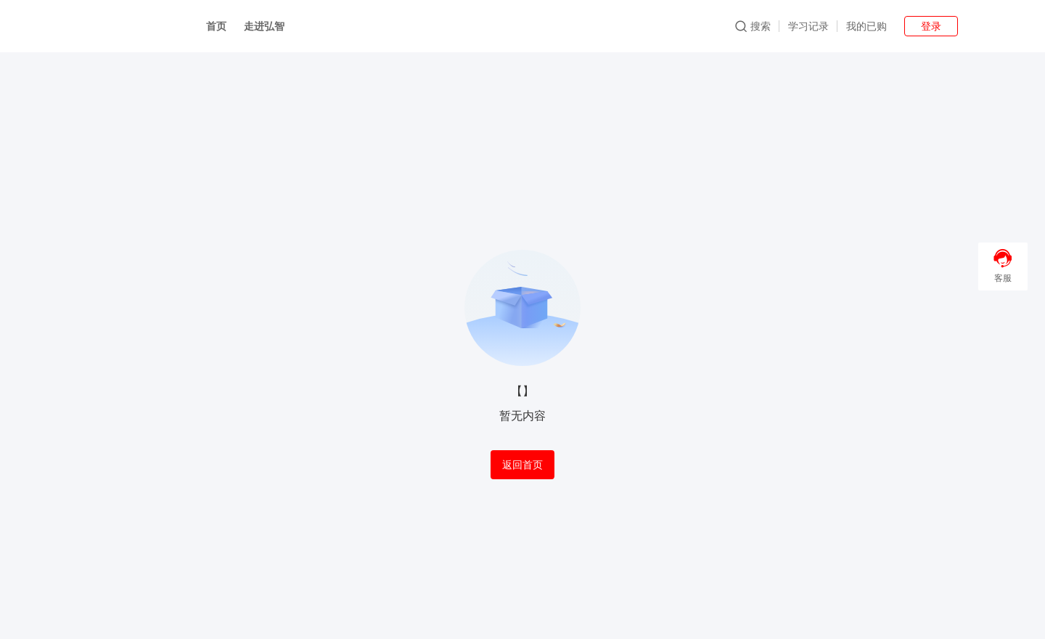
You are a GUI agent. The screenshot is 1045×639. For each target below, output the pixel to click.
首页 (216, 26)
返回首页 (522, 465)
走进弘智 (264, 26)
